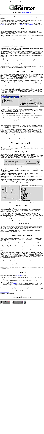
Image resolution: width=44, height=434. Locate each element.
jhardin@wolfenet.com (14, 283)
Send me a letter (6, 289)
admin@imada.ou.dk (26, 12)
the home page (19, 275)
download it (2, 24)
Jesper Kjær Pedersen (4, 292)
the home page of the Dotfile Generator (25, 24)
